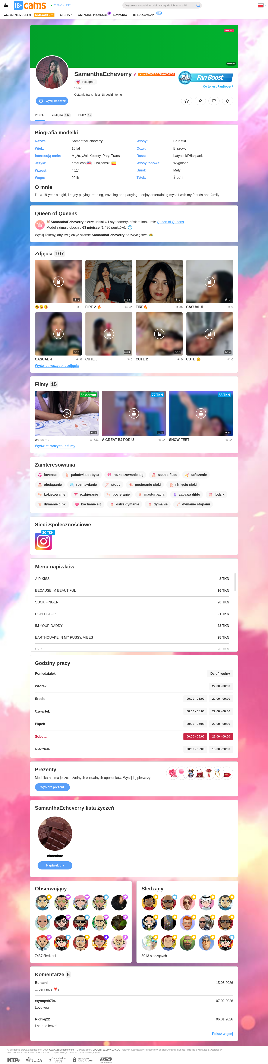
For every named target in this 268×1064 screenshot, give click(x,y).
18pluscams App (145, 14)
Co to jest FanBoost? (218, 86)
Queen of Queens (170, 222)
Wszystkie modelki (17, 14)
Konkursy (120, 14)
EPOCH (97, 1049)
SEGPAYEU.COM (111, 1049)
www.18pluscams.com (61, 1049)
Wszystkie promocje (94, 14)
